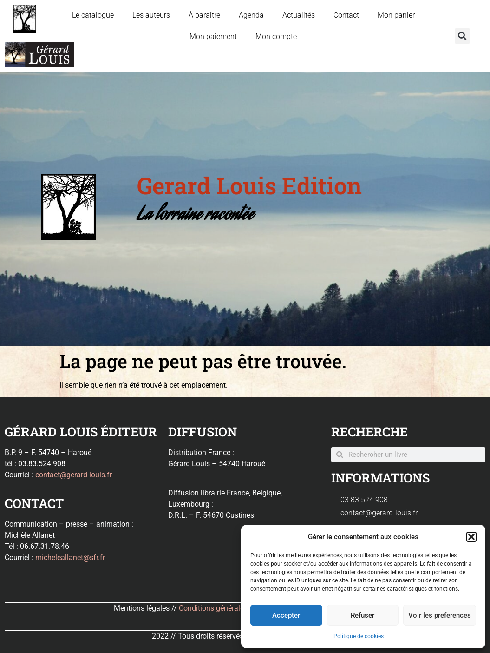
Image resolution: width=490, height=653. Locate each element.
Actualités (298, 15)
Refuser (362, 615)
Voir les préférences (439, 615)
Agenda (251, 15)
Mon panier (396, 15)
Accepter (286, 615)
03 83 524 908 (364, 499)
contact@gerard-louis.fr (73, 474)
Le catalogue (93, 15)
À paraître (204, 15)
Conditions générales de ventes (230, 608)
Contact (346, 15)
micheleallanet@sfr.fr (70, 557)
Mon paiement (213, 36)
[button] (471, 536)
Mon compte (276, 36)
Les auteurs (151, 15)
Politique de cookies (358, 636)
